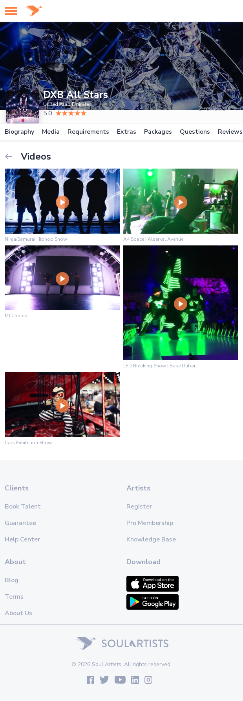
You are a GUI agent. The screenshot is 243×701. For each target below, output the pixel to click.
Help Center (22, 539)
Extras (126, 132)
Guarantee (20, 523)
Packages (158, 132)
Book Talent (23, 506)
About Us (18, 613)
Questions (195, 132)
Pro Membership (149, 523)
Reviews (230, 132)
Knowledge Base (151, 539)
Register (139, 506)
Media (51, 132)
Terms (14, 597)
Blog (11, 580)
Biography (19, 132)
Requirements (88, 132)
